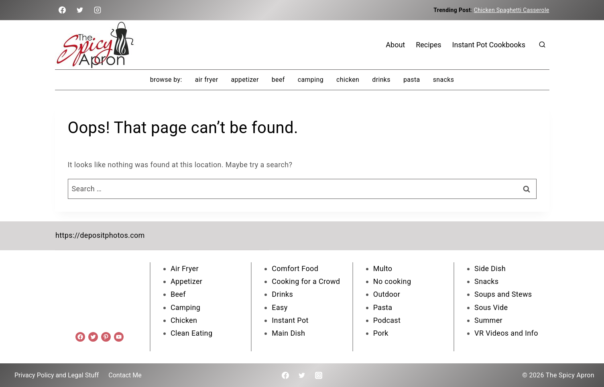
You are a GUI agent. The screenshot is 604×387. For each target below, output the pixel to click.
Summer (488, 320)
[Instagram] (97, 10)
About (395, 45)
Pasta (411, 79)
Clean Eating (192, 332)
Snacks (443, 79)
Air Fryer (206, 79)
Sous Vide (491, 307)
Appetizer (244, 79)
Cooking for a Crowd (306, 281)
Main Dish (288, 332)
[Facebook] (62, 10)
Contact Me (124, 375)
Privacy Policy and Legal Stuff (56, 375)
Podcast (387, 320)
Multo (382, 268)
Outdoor (387, 294)
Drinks (381, 79)
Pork (380, 332)
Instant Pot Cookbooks (488, 45)
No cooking (392, 281)
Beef (278, 79)
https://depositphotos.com (99, 235)
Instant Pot (290, 320)
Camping (310, 79)
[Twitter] (80, 10)
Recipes (428, 45)
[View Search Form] (542, 45)
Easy (279, 307)
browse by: (166, 79)
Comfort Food (295, 268)
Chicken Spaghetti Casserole (511, 10)
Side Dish (490, 268)
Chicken (347, 79)
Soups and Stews (503, 294)
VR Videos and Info (506, 332)
